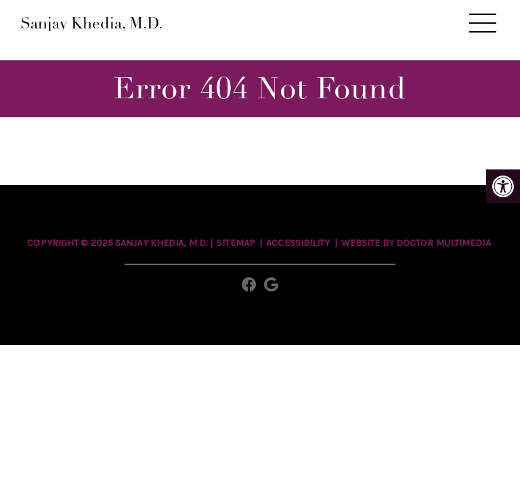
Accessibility (298, 243)
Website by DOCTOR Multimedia (416, 243)
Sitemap (236, 243)
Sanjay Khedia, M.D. (91, 23)
